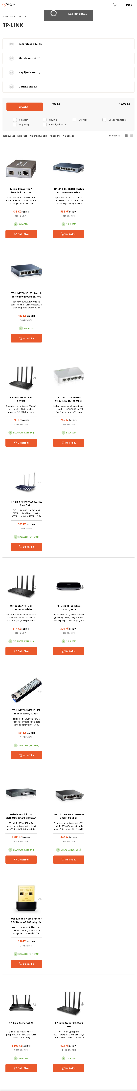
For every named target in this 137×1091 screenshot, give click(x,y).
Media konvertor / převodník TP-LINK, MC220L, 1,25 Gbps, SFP (21, 192)
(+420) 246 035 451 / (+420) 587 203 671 (84, 1006)
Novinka (53, 119)
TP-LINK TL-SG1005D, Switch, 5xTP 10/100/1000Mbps (68, 401)
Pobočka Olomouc (82, 1023)
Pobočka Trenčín (114, 1023)
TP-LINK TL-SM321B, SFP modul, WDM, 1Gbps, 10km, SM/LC (116, 401)
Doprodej (24, 124)
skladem (23, 119)
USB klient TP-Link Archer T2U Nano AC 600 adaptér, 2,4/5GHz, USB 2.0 (116, 505)
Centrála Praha (49, 1023)
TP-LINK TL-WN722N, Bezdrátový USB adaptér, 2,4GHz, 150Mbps (21, 923)
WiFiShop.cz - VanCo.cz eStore (14, 5)
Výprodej (83, 119)
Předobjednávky (57, 124)
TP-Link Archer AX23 (21, 606)
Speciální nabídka (118, 119)
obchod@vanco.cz (122, 1006)
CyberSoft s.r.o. (32, 1087)
